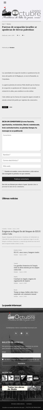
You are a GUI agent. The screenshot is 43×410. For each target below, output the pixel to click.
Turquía (16, 263)
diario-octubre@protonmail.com (26, 328)
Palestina (9, 24)
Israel (3, 24)
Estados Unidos (18, 250)
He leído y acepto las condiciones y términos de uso (22, 359)
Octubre (12, 47)
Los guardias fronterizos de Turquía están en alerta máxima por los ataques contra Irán (26, 267)
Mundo (15, 290)
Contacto (29, 404)
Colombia (4, 228)
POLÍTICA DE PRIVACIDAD (33, 407)
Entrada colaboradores (17, 404)
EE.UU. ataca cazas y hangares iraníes (26, 252)
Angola (15, 276)
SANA (10, 107)
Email (4, 352)
